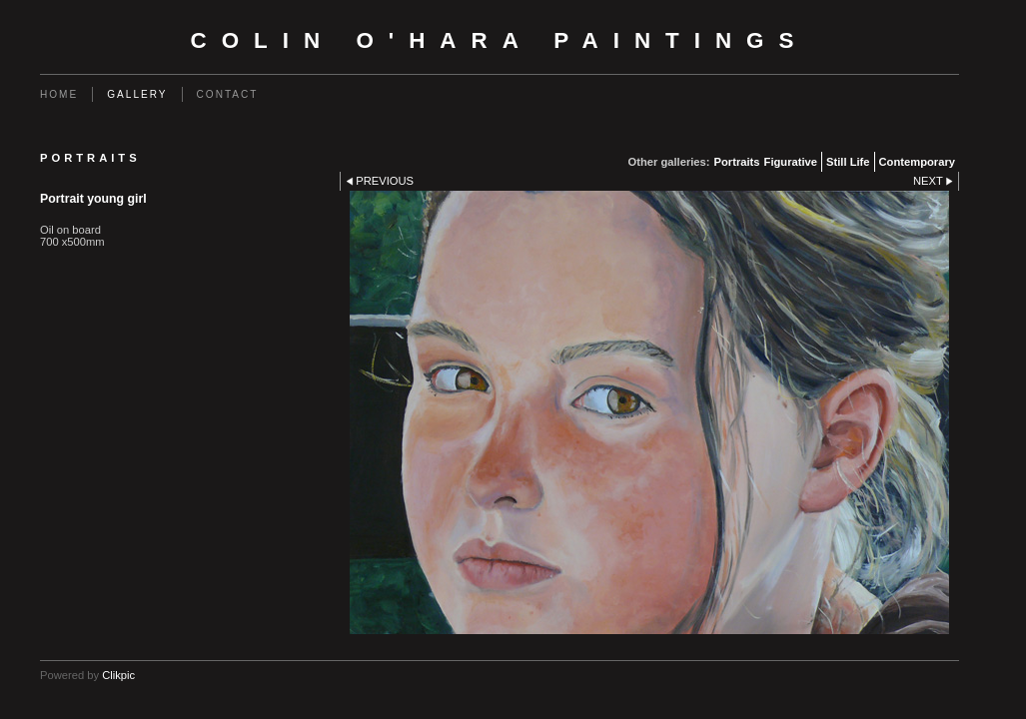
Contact (228, 94)
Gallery (137, 94)
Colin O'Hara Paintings (500, 40)
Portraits (737, 162)
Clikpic (118, 675)
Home (59, 94)
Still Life (848, 162)
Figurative (790, 162)
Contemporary (917, 162)
